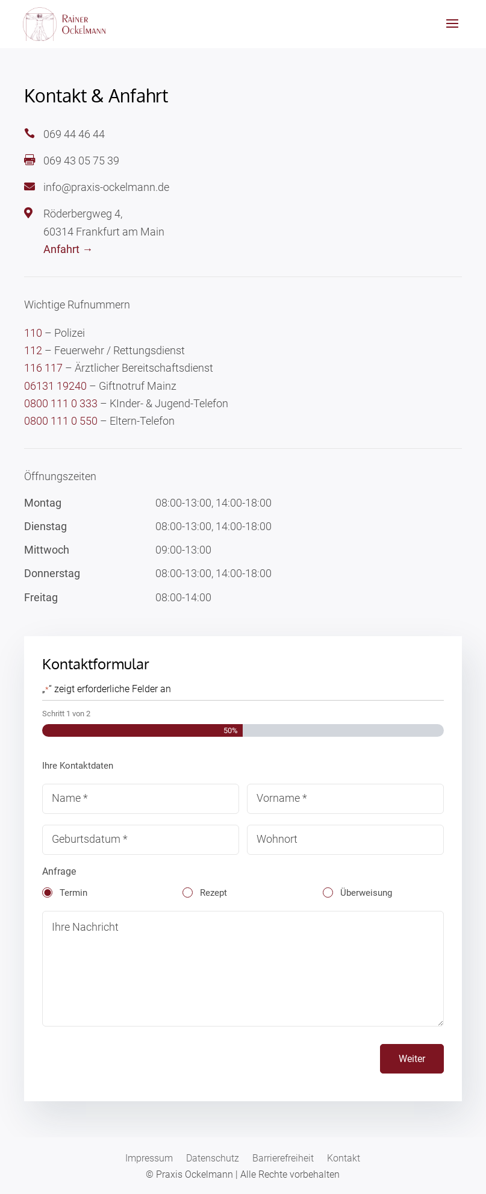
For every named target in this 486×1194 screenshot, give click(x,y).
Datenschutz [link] (212, 1159)
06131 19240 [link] (55, 386)
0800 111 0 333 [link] (61, 403)
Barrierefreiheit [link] (283, 1159)
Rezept (213, 892)
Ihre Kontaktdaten (77, 765)
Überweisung (366, 892)
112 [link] (33, 350)
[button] (452, 31)
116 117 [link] (43, 367)
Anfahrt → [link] (68, 249)
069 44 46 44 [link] (74, 134)
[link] (65, 23)
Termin (73, 892)
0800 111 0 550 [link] (61, 420)
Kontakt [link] (343, 1159)
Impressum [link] (149, 1159)
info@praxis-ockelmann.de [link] (106, 187)
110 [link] (33, 333)
